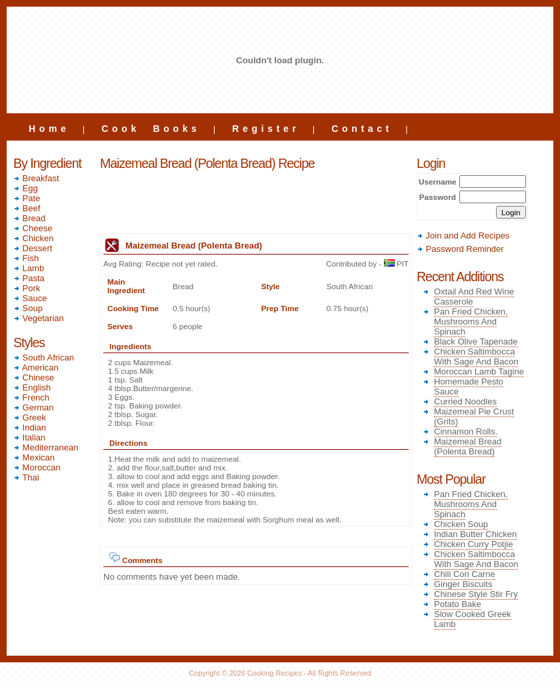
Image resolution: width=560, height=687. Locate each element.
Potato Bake (457, 604)
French (31, 397)
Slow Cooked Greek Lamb (472, 619)
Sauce (30, 298)
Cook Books (150, 128)
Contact (362, 128)
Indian (29, 427)
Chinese (33, 377)
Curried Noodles (465, 401)
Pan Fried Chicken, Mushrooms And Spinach (471, 322)
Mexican (34, 457)
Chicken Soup (461, 524)
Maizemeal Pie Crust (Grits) (474, 416)
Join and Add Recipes (463, 236)
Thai (26, 477)
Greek (29, 417)
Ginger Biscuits (463, 584)
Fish (26, 258)
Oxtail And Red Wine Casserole (474, 297)
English (32, 387)
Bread (29, 218)
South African (43, 357)
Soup (28, 308)
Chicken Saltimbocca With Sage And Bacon (476, 356)
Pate (26, 198)
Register (265, 128)
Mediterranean (45, 447)
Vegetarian (38, 318)
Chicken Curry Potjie (473, 544)
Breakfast (36, 178)
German (33, 407)
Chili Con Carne (464, 574)
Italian (29, 437)
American (36, 367)
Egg (25, 188)
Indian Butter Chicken (475, 534)
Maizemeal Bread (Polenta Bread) (467, 446)
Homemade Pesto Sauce (468, 386)
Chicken (33, 238)
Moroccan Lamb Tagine (479, 371)
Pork (26, 288)
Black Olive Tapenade (476, 341)
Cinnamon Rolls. (465, 431)
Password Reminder (460, 249)
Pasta (29, 278)
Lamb (28, 268)
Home (49, 128)
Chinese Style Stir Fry (476, 594)
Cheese (32, 228)
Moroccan (37, 467)
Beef (26, 208)
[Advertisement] (256, 203)
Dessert (32, 248)
